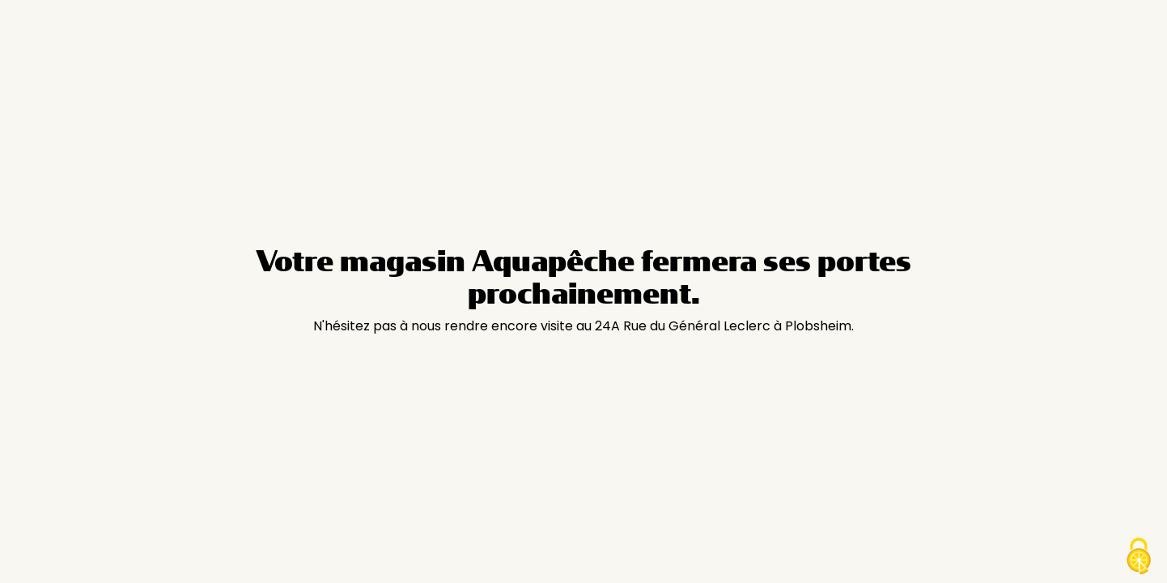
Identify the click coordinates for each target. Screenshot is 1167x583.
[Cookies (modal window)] (1138, 556)
